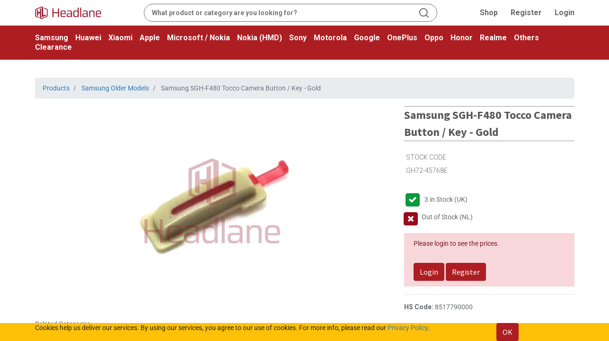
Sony (298, 37)
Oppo (433, 37)
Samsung (51, 37)
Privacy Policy (408, 328)
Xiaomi (120, 37)
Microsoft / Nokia (198, 37)
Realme (493, 37)
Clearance (53, 47)
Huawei (88, 37)
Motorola (330, 37)
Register (526, 12)
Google (367, 37)
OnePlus (402, 37)
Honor (461, 37)
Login (564, 12)
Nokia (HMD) (259, 37)
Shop (489, 12)
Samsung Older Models (115, 88)
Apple (150, 37)
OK (507, 332)
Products (56, 88)
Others (526, 37)
